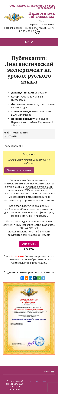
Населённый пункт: (23, 118)
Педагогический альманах (29, 15)
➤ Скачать (10, 136)
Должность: (19, 104)
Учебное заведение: (24, 111)
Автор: (15, 96)
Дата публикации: (23, 92)
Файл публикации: (16, 132)
